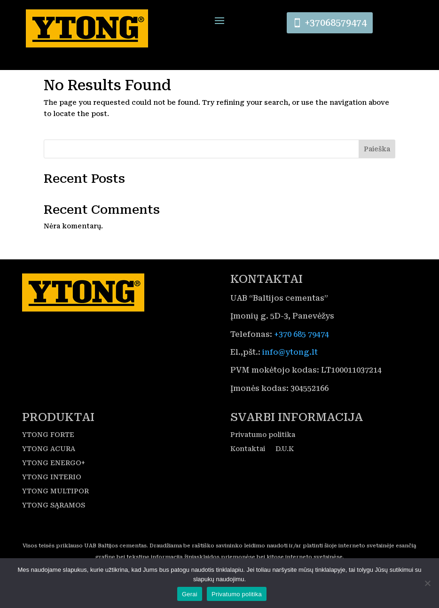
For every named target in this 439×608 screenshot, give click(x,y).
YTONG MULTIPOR (55, 510)
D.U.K (284, 468)
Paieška (377, 168)
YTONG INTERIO (51, 496)
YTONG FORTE (48, 454)
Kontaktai (247, 468)
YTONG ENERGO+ (53, 482)
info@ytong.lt (290, 371)
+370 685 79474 (301, 354)
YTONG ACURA (48, 468)
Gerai (189, 594)
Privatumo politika (262, 454)
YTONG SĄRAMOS (53, 525)
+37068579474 (337, 24)
